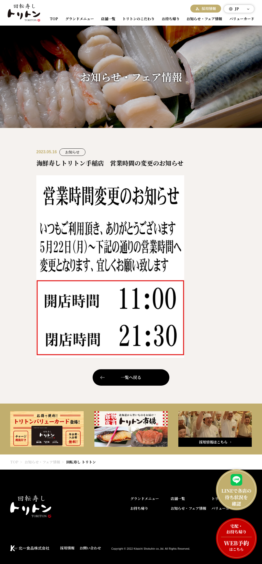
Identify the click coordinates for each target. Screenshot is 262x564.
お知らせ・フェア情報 (202, 19)
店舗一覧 (107, 19)
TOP (54, 19)
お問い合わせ (90, 547)
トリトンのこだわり (136, 19)
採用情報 (209, 8)
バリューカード (240, 19)
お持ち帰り (168, 19)
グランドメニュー (78, 19)
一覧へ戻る (131, 377)
